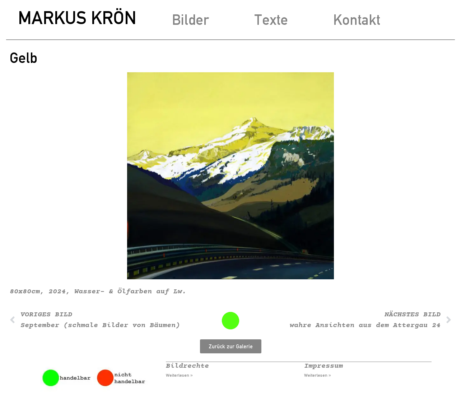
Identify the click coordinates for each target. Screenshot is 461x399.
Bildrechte (187, 366)
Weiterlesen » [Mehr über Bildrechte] (179, 375)
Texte (271, 20)
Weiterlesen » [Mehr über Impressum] (317, 375)
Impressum (323, 366)
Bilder (190, 20)
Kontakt (356, 20)
